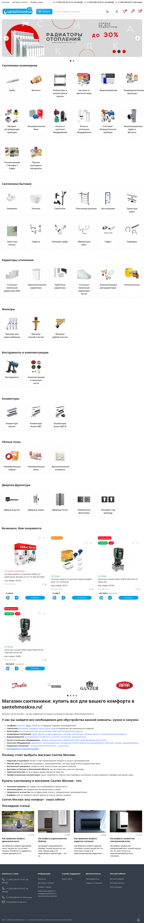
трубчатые (63, 745)
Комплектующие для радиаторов (108, 286)
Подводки (132, 241)
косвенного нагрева (49, 737)
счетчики (67, 734)
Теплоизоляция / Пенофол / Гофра (12, 165)
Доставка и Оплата (20, 2)
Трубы (12, 90)
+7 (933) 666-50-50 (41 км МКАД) (99, 2)
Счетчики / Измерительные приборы (108, 129)
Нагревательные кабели (12, 468)
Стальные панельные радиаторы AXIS (12, 287)
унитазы (21, 725)
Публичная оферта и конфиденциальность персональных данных (47, 892)
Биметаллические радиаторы (37, 286)
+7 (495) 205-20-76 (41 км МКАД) (68, 2)
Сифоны (36, 241)
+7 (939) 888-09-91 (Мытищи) (129, 2)
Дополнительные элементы (60, 468)
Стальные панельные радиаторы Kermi (84, 289)
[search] (107, 11)
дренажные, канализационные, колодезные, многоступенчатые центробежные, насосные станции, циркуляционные (84, 742)
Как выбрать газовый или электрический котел (122, 839)
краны (50, 734)
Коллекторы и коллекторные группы (60, 93)
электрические (31, 737)
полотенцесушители (28, 731)
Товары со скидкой (94, 882)
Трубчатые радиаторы (60, 286)
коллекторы (77, 734)
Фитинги (36, 90)
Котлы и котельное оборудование (84, 129)
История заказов (117, 882)
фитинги (42, 734)
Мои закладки (116, 886)
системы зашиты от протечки (97, 734)
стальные (33, 745)
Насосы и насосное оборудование (60, 129)
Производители (92, 878)
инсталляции (45, 731)
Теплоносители (132, 284)
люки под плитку (59, 731)
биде (53, 728)
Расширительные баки (36, 128)
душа (47, 728)
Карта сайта (67, 878)
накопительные (79, 737)
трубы (34, 734)
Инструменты (12, 377)
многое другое (75, 731)
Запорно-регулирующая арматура (12, 129)
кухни (41, 728)
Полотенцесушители (86, 208)
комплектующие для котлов (93, 739)
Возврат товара (37, 2)
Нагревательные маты (36, 468)
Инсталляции (108, 208)
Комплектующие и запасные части (36, 380)
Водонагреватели (108, 90)
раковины (35, 725)
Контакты (6, 2)
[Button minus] (7, 598)
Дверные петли (60, 509)
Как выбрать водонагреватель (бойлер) (52, 839)
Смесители (60, 208)
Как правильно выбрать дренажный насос (13, 839)
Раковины (12, 208)
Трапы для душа (132, 210)
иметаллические (48, 745)
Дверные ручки (12, 509)
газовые (44, 739)
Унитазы (36, 208)
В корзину (35, 597)
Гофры (108, 241)
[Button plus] (17, 598)
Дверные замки (36, 509)
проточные (66, 737)
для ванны (23, 728)
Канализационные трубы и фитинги (133, 129)
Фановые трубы (60, 241)
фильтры (58, 734)
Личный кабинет (117, 878)
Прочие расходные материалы (36, 165)
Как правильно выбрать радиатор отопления (85, 839)
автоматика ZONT (71, 739)
